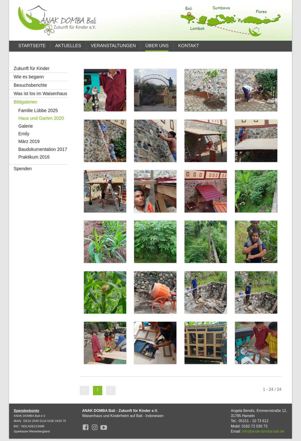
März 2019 (29, 134)
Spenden (23, 161)
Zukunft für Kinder (32, 61)
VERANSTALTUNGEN (113, 45)
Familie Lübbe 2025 (38, 103)
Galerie (25, 119)
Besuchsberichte (30, 78)
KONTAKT (188, 45)
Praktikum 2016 (34, 150)
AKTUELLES (68, 45)
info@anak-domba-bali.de (263, 431)
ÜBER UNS (157, 45)
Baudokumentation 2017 (42, 142)
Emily (23, 126)
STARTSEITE (32, 45)
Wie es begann (29, 69)
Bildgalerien (25, 94)
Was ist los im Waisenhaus (40, 86)
